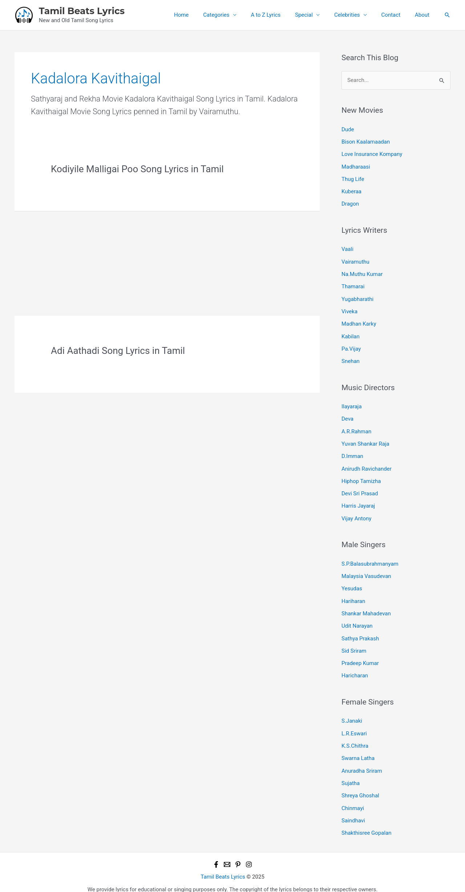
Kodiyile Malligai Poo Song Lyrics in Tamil (137, 169)
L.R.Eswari (354, 726)
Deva (347, 415)
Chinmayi (352, 799)
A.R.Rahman (356, 427)
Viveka (349, 309)
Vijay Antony (356, 513)
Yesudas (351, 582)
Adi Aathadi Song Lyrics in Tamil (118, 350)
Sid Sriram (353, 644)
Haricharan (354, 668)
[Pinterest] (238, 855)
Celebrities (356, 15)
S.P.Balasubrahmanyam (370, 558)
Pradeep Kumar (360, 656)
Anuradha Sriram (361, 762)
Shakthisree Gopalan (366, 824)
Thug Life (352, 178)
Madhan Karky (358, 321)
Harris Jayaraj (358, 501)
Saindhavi (353, 811)
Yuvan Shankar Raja (365, 440)
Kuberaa (351, 190)
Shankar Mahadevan (366, 607)
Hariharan (353, 595)
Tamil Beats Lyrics (82, 10)
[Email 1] (227, 855)
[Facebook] (216, 855)
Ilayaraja (351, 403)
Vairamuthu (355, 260)
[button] (447, 15)
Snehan (350, 358)
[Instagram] (249, 855)
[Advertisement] (167, 262)
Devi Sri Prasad (359, 489)
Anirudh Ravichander (366, 464)
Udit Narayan (357, 619)
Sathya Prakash (360, 631)
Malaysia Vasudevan (366, 570)
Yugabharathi (357, 296)
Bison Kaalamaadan (365, 141)
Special (317, 15)
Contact (396, 15)
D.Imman (352, 452)
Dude (347, 129)
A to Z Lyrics (282, 15)
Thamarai (352, 284)
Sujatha (350, 775)
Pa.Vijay (351, 345)
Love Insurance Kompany (371, 153)
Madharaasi (355, 166)
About (424, 15)
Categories (236, 15)
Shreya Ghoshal (360, 787)
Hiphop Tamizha (361, 476)
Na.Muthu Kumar (362, 272)
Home (205, 15)
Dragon (350, 202)
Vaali (347, 247)
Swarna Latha (358, 750)
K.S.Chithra (354, 738)
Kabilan (350, 333)
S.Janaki (351, 713)
